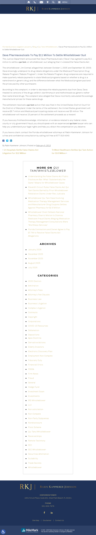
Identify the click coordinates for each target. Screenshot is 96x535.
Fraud (31, 378)
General (31, 382)
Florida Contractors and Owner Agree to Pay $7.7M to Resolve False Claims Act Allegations (49, 232)
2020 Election (34, 281)
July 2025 (33, 267)
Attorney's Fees (35, 290)
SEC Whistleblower (37, 449)
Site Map (35, 520)
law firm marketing (49, 531)
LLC (30, 405)
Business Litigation (37, 303)
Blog (34, 47)
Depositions (33, 335)
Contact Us (59, 520)
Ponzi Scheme (34, 427)
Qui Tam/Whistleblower (47, 47)
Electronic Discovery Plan (40, 351)
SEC (30, 445)
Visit (47, 2)
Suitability (33, 458)
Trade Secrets (34, 463)
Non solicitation (35, 409)
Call (35, 2)
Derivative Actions (37, 342)
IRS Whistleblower (36, 400)
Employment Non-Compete (40, 356)
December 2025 (35, 254)
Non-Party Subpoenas (38, 418)
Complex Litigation (37, 308)
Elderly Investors (36, 347)
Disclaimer (47, 520)
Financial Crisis (35, 364)
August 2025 (34, 263)
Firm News (33, 374)
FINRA (31, 369)
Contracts (33, 312)
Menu (64, 2)
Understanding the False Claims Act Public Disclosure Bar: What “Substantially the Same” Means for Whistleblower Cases (48, 179)
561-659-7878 (48, 506)
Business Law (35, 299)
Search (53, 2)
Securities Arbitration (38, 454)
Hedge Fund (33, 387)
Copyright (32, 317)
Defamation (33, 330)
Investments (34, 396)
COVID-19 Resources (38, 326)
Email (41, 2)
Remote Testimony (36, 440)
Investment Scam (36, 391)
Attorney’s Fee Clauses (39, 294)
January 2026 (35, 249)
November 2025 (35, 258)
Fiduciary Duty (35, 360)
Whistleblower (35, 467)
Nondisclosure (35, 423)
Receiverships (35, 436)
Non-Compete (34, 414)
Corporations (34, 321)
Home (29, 2)
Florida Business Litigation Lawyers (16, 47)
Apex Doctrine (34, 338)
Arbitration (33, 285)
